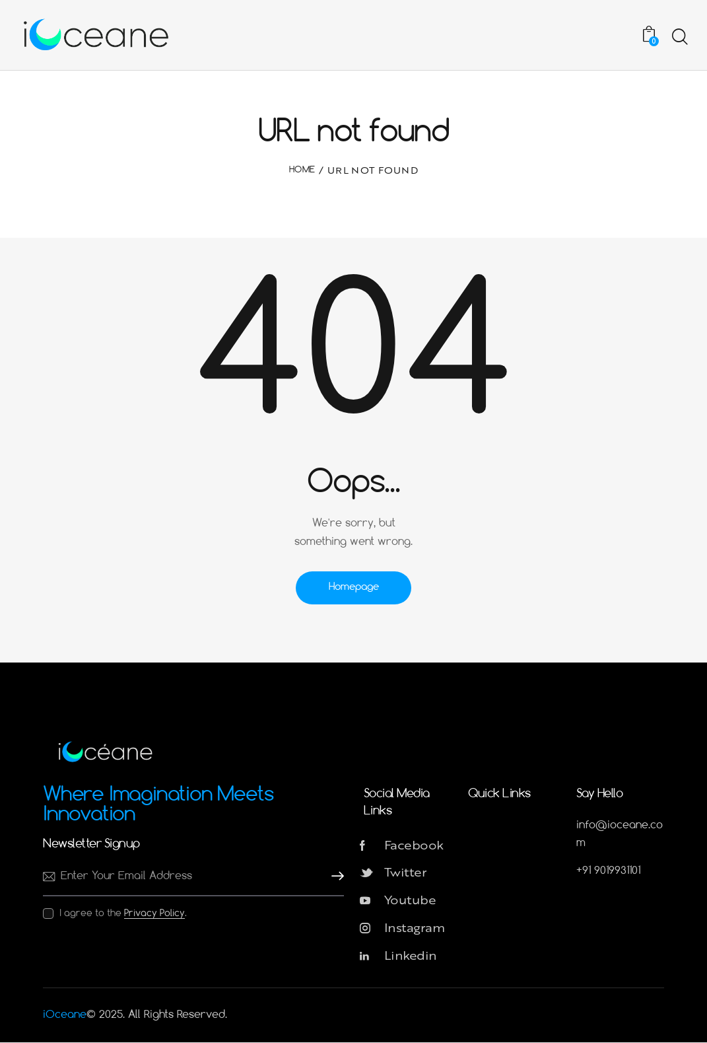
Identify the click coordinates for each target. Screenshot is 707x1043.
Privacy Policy (154, 913)
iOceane (64, 1015)
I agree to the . (123, 914)
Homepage (354, 587)
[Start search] (679, 37)
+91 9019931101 (608, 871)
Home (302, 170)
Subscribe (334, 876)
